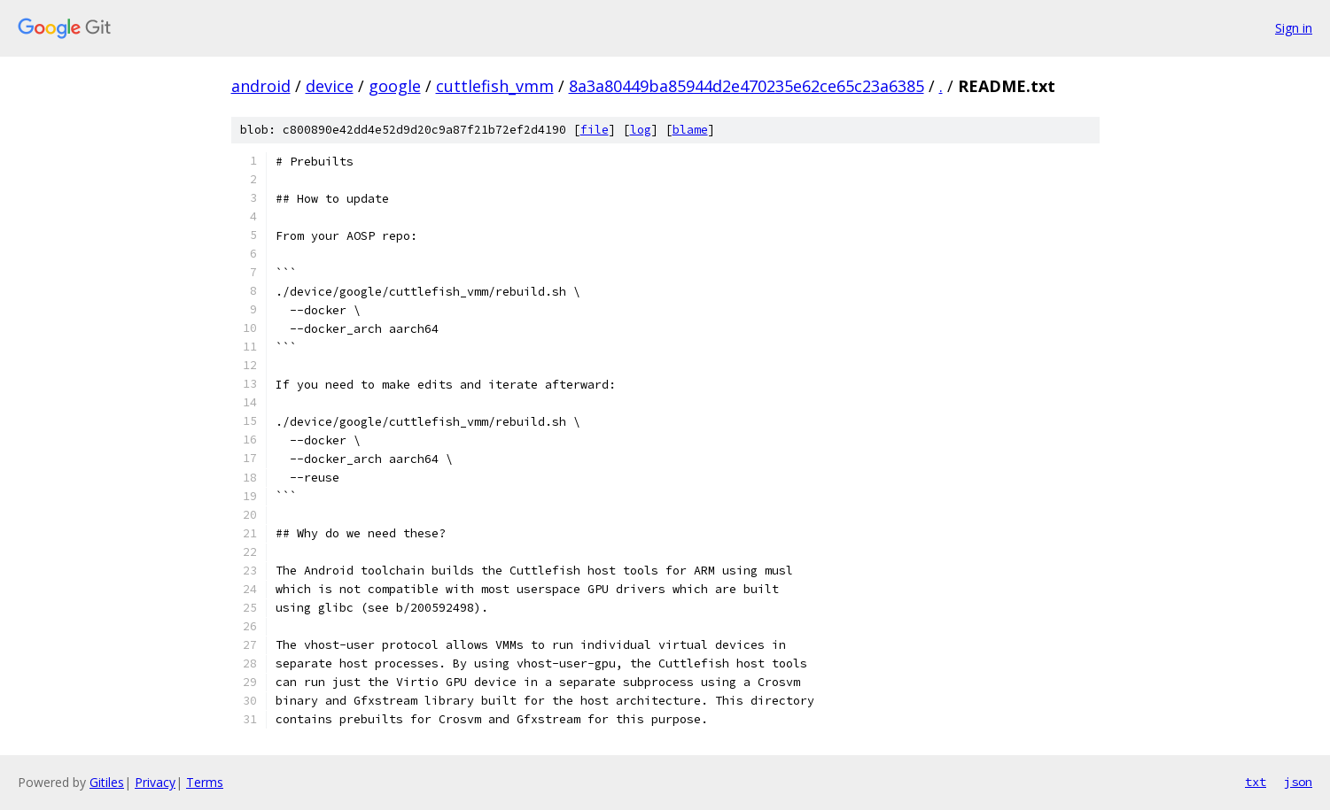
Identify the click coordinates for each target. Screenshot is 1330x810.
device (330, 85)
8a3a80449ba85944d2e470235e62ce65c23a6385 (746, 85)
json (1298, 782)
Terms (204, 782)
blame (690, 129)
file (594, 129)
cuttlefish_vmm (495, 85)
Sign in (1293, 27)
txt (1255, 782)
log (640, 129)
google (395, 85)
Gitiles (106, 782)
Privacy (155, 782)
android (261, 85)
